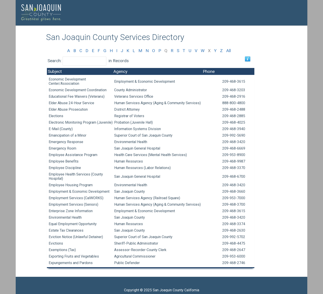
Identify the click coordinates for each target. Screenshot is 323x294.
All (228, 50)
